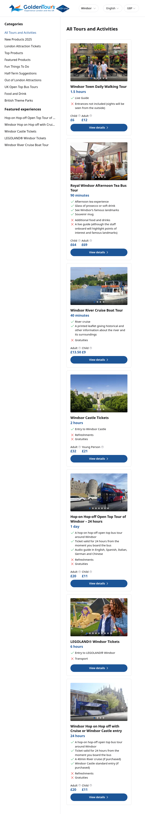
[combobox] (112, 8)
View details (99, 127)
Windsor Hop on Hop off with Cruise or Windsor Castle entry (30, 125)
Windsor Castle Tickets (20, 131)
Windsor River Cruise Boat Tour (27, 145)
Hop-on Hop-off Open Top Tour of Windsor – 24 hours (30, 118)
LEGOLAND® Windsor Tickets (25, 138)
